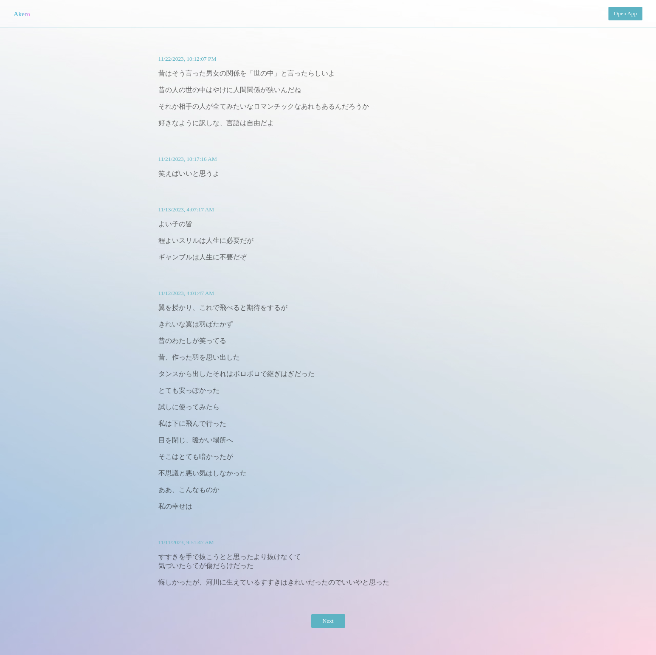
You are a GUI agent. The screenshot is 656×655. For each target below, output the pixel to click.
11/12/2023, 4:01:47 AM (186, 293)
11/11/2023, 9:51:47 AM (186, 542)
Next (328, 621)
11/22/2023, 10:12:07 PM (187, 59)
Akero (22, 13)
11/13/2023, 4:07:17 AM (186, 209)
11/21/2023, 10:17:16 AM (187, 159)
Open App (625, 13)
